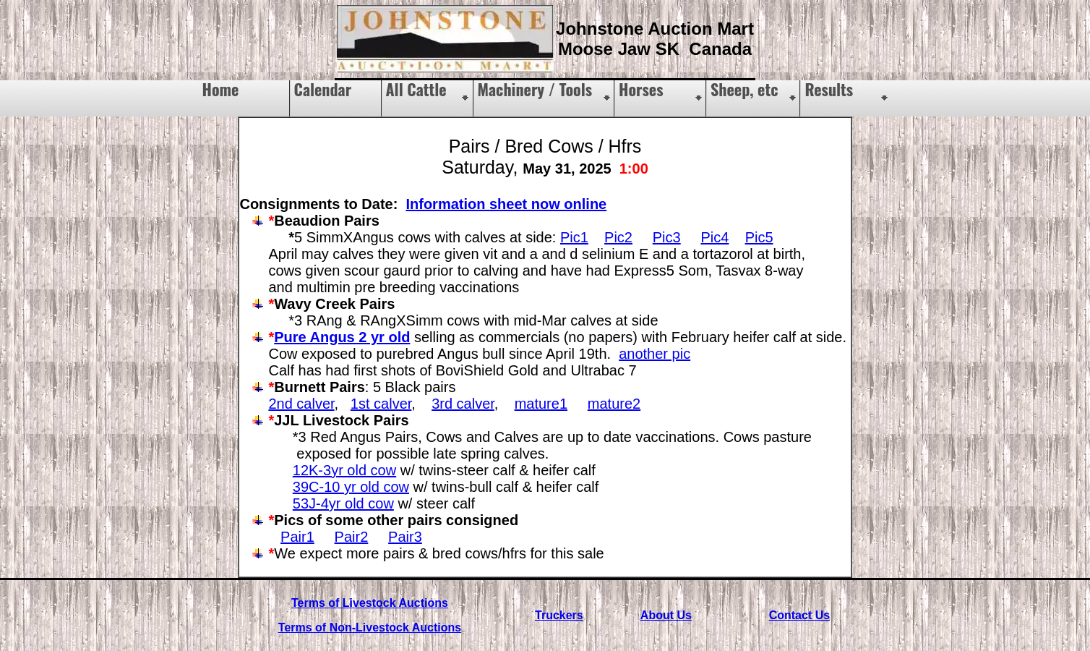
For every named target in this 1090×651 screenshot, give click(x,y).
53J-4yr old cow (343, 503)
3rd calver (463, 404)
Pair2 (352, 537)
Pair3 (405, 537)
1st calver (381, 404)
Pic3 (667, 237)
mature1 (541, 404)
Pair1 (297, 537)
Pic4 (714, 237)
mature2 (614, 404)
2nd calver (301, 404)
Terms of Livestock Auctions (369, 603)
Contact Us (799, 615)
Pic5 (759, 237)
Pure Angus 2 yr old (342, 337)
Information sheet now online (505, 204)
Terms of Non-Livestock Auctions (369, 627)
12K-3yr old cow (344, 470)
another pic (654, 354)
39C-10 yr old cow (351, 487)
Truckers (559, 615)
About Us (666, 615)
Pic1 (574, 237)
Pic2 (618, 237)
